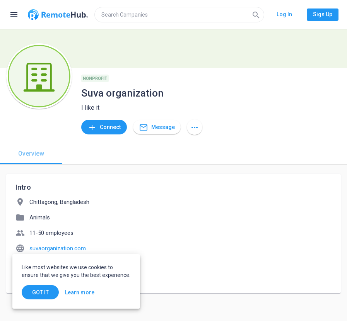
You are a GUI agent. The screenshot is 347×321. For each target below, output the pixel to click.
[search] (179, 15)
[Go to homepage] (58, 14)
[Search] (256, 14)
